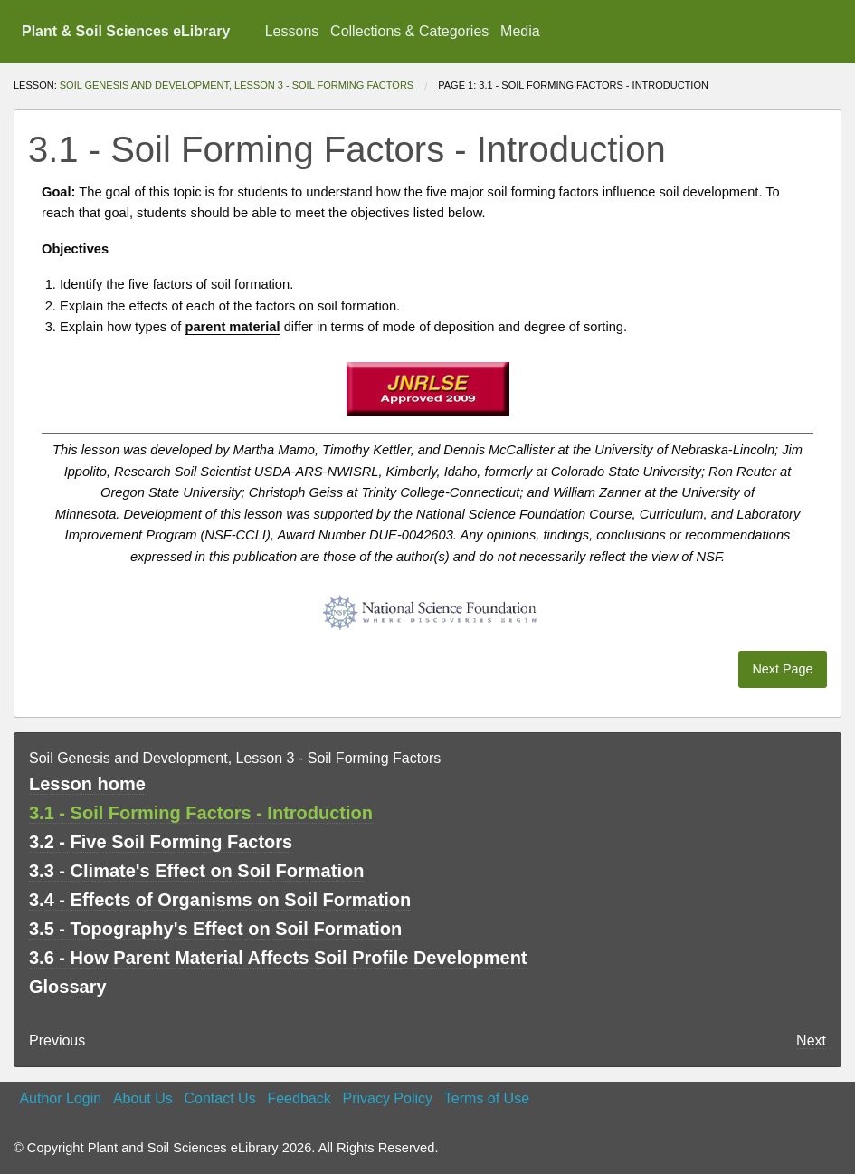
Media (520, 31)
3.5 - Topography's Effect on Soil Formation (215, 929)
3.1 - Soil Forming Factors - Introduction (201, 813)
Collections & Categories (409, 31)
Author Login (60, 1098)
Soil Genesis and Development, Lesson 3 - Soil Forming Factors (236, 85)
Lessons (292, 31)
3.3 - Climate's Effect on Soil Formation (196, 871)
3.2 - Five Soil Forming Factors (160, 842)
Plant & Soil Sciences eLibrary (126, 31)
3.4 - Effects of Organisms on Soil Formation (220, 900)
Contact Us (220, 1098)
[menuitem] (291, 31)
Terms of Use (486, 1098)
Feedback (298, 1098)
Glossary (68, 987)
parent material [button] (232, 327)
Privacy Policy (387, 1098)
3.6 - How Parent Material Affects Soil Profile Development (278, 958)
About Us (143, 1098)
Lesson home (87, 784)
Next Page (782, 669)
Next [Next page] (811, 1040)
